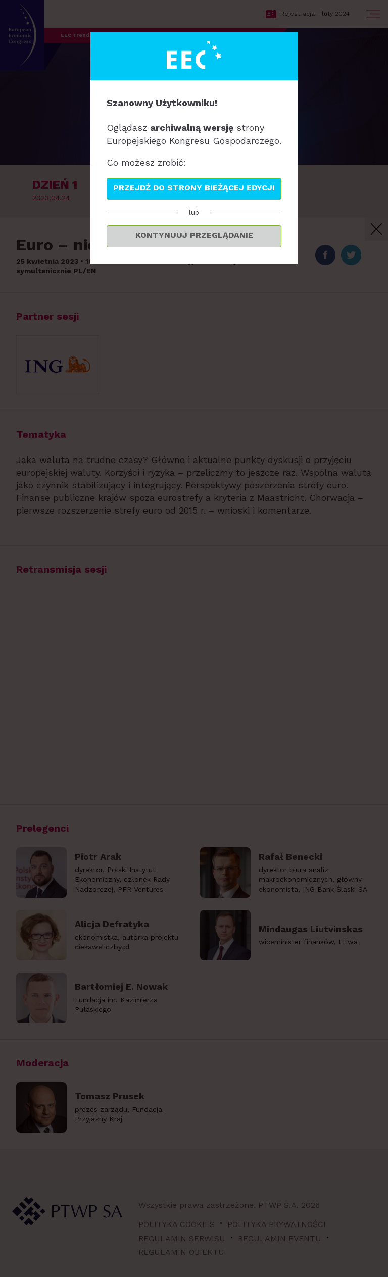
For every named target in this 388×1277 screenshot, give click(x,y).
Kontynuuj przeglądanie (194, 235)
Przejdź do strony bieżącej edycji (194, 187)
